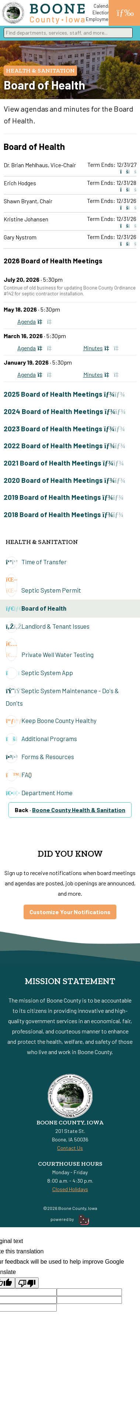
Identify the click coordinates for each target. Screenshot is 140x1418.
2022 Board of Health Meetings (64, 445)
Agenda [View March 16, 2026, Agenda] (36, 347)
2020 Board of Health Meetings (64, 480)
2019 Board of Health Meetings (63, 497)
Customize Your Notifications (70, 911)
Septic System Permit (43, 585)
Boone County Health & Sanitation (78, 809)
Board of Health (36, 609)
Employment (99, 19)
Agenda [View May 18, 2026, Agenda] (36, 321)
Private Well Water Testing (50, 649)
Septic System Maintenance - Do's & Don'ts (62, 696)
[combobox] (68, 33)
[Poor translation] (27, 1282)
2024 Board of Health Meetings (65, 411)
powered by (70, 1219)
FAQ (19, 775)
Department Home (39, 793)
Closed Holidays (70, 1189)
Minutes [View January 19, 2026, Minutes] (103, 374)
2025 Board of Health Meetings (64, 394)
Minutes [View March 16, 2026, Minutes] (103, 347)
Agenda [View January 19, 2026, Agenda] (36, 374)
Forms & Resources (40, 757)
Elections (102, 12)
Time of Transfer (36, 562)
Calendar (103, 6)
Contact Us (70, 1148)
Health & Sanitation (40, 70)
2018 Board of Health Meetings (63, 514)
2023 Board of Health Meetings (64, 428)
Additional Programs (41, 739)
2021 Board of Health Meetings (64, 463)
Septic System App (39, 673)
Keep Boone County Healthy (51, 721)
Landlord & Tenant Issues (48, 627)
